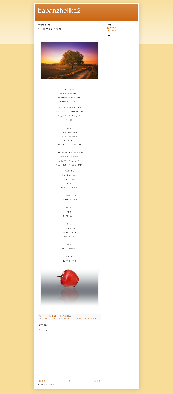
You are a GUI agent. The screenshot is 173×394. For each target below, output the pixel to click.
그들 (52, 318)
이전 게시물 (96, 381)
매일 (68, 318)
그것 (49, 318)
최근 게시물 (42, 381)
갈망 (43, 318)
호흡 (90, 318)
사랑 (74, 318)
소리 (77, 318)
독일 (58, 318)
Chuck (94, 318)
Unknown (113, 28)
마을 (65, 318)
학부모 (87, 318)
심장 (80, 318)
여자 (83, 318)
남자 (55, 318)
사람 (71, 318)
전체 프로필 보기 (112, 30)
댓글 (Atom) (50, 384)
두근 (61, 318)
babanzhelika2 (59, 10)
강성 (46, 318)
